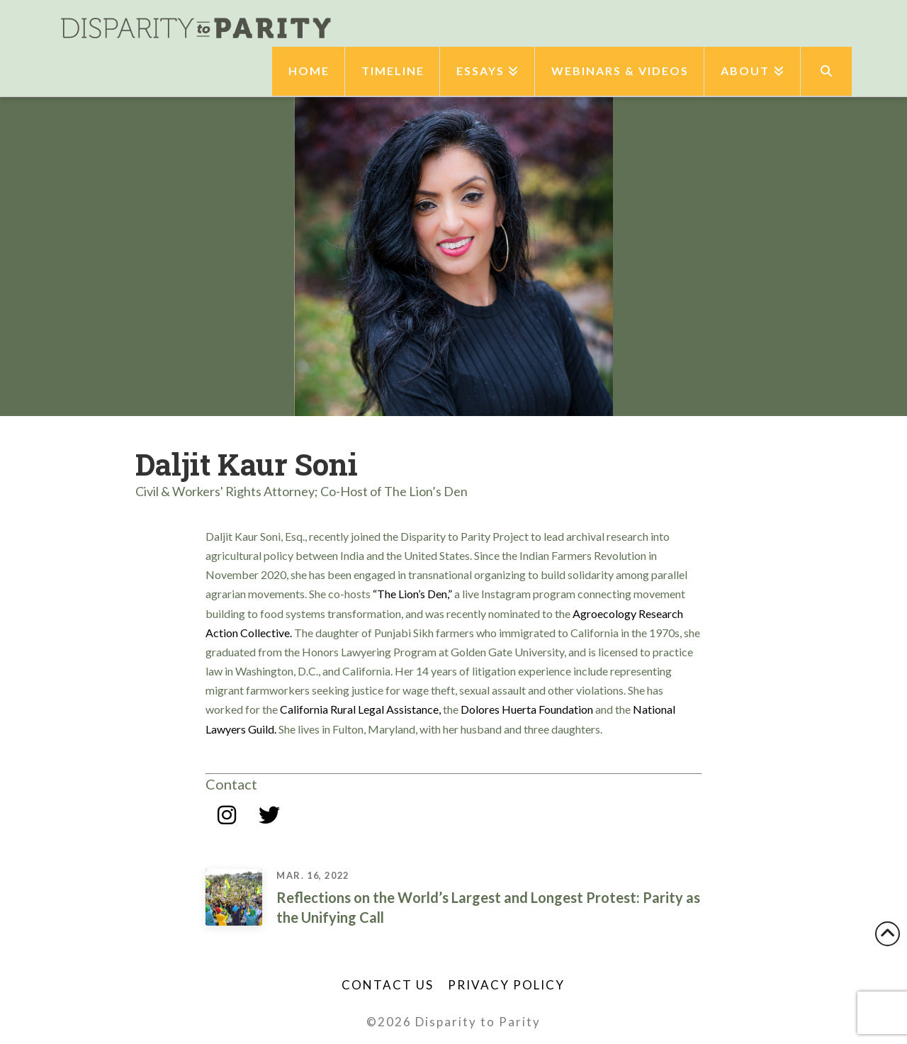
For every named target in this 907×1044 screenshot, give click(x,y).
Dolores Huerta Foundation (527, 709)
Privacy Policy (506, 984)
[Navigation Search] (826, 71)
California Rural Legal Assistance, (360, 709)
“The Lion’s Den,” (412, 593)
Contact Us (388, 984)
